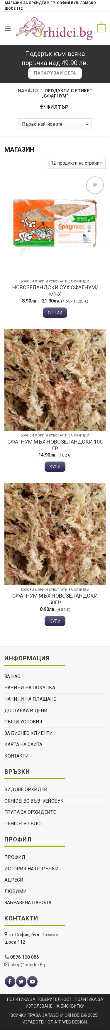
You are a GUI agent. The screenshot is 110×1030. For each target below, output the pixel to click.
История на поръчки (31, 869)
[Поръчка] (55, 124)
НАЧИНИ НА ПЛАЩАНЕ (30, 699)
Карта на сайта (23, 744)
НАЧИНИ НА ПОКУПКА (29, 687)
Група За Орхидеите (30, 812)
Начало (28, 90)
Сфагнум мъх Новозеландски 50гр (55, 599)
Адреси (13, 880)
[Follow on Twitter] (21, 981)
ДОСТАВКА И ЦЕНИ (26, 710)
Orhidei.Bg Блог (23, 823)
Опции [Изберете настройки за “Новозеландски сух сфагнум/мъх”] (55, 312)
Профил (14, 857)
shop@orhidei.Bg (27, 965)
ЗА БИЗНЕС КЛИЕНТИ (28, 733)
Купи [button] (55, 466)
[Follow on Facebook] (10, 981)
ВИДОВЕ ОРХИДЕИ (26, 789)
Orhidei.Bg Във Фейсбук (34, 801)
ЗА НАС (12, 676)
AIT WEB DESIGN (70, 1022)
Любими (15, 891)
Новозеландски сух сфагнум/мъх (55, 290)
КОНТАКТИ (16, 756)
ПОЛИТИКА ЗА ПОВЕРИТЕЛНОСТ (39, 999)
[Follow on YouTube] (32, 981)
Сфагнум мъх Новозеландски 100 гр (55, 445)
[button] (7, 28)
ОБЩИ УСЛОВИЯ (23, 722)
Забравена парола (27, 902)
